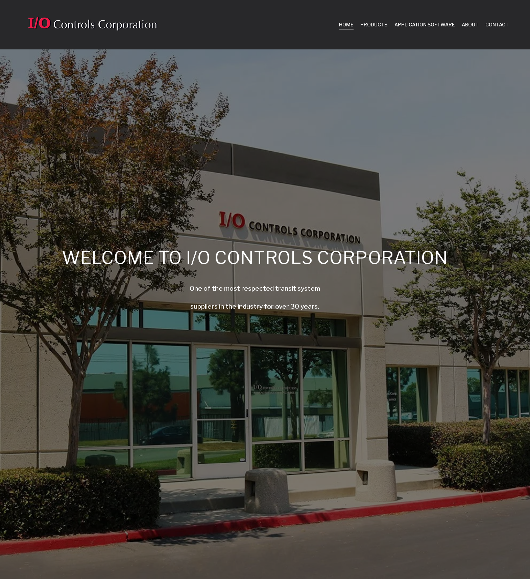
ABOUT (470, 24)
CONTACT (497, 24)
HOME (346, 24)
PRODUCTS (373, 24)
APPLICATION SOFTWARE (424, 24)
